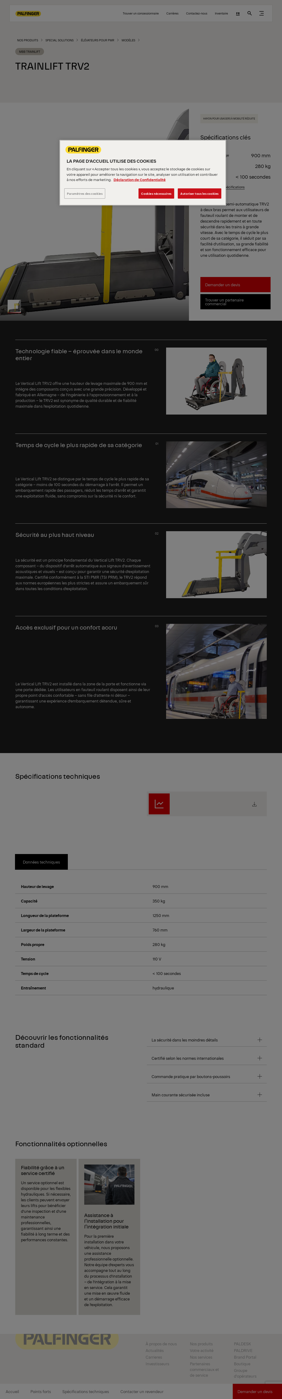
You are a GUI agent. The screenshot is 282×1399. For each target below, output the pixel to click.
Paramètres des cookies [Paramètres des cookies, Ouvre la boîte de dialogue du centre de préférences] (85, 193)
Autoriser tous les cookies (199, 193)
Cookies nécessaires (156, 193)
